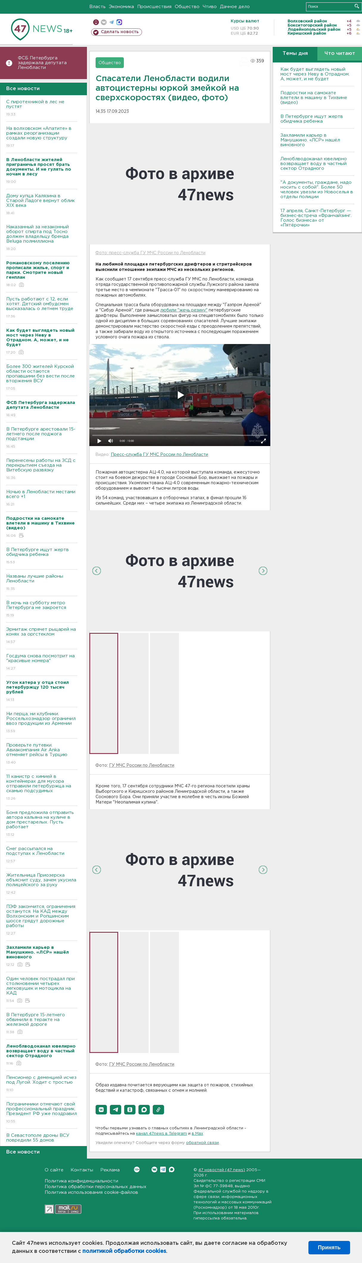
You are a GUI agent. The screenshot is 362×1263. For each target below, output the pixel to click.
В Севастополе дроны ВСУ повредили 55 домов (41, 1142)
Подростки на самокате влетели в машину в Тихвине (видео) (313, 97)
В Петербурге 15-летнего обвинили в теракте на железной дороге (41, 1024)
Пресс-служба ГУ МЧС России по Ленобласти (159, 455)
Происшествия (154, 7)
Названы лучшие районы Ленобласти (41, 582)
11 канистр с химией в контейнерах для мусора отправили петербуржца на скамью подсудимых (41, 788)
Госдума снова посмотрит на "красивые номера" (41, 662)
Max (171, 1169)
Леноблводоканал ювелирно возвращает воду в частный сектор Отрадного (313, 163)
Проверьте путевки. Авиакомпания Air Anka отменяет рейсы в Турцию (41, 754)
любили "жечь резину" (183, 310)
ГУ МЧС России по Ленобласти (141, 765)
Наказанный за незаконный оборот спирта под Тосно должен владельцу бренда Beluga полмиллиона (41, 238)
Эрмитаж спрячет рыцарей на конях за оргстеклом (41, 635)
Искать (357, 6)
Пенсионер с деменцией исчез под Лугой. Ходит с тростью (41, 1084)
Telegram (163, 1169)
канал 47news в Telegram (161, 1133)
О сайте (54, 1170)
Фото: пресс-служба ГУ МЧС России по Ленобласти (150, 253)
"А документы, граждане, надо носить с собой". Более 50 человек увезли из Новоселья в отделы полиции (316, 190)
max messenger (119, 22)
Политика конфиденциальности (81, 1181)
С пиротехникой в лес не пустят (41, 108)
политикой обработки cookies (124, 1251)
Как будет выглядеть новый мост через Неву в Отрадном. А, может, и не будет (314, 74)
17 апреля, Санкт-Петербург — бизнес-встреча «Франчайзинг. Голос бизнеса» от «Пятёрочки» (316, 218)
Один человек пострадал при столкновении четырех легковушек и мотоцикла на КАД (41, 990)
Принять (329, 1247)
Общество (187, 7)
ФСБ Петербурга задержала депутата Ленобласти (42, 63)
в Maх (197, 1133)
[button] (101, 1109)
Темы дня (295, 53)
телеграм (111, 22)
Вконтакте (137, 1169)
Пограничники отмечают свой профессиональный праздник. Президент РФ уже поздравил (41, 1113)
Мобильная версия (96, 22)
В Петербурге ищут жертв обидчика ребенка (41, 556)
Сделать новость (120, 32)
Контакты (82, 1170)
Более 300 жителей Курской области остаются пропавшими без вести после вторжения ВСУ (41, 378)
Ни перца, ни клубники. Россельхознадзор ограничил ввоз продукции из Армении (41, 723)
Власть (97, 7)
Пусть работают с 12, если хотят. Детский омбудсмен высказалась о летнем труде (41, 308)
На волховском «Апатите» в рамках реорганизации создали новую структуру (41, 137)
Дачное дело (235, 7)
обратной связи (202, 1143)
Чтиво (210, 7)
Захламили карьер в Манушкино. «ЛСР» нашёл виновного (310, 140)
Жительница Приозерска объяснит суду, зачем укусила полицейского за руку (41, 884)
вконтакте (104, 22)
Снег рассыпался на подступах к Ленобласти (41, 855)
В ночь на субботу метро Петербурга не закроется (41, 609)
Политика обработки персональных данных (95, 1187)
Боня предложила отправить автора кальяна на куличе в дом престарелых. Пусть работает (41, 824)
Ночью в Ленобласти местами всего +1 (41, 498)
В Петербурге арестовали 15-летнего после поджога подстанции (41, 438)
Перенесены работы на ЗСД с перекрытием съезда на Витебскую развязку (41, 469)
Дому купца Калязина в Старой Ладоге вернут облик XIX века (41, 205)
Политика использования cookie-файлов (91, 1192)
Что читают (339, 53)
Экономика (121, 7)
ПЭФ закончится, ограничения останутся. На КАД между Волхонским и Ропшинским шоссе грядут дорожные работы (41, 920)
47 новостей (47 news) (221, 1170)
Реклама (110, 1170)
